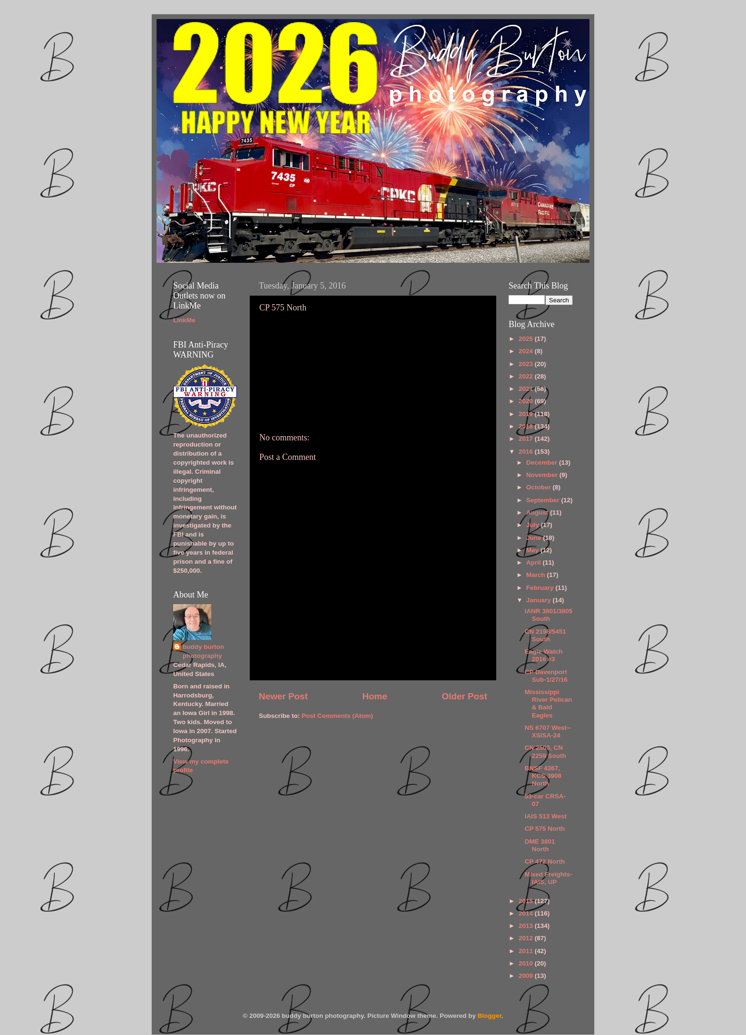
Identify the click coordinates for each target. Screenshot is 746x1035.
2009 (527, 975)
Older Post (464, 696)
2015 (527, 901)
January (539, 600)
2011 (527, 951)
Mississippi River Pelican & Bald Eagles (548, 703)
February (541, 587)
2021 (527, 388)
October (539, 487)
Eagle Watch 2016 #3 (544, 655)
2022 (527, 376)
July (533, 524)
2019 (527, 414)
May (533, 550)
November (543, 474)
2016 (527, 451)
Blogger (489, 1015)
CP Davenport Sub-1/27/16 (546, 675)
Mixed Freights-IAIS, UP (548, 878)
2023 (527, 364)
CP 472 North (545, 861)
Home (374, 696)
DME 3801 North (540, 845)
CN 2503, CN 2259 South (545, 751)
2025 (527, 338)
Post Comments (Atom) (337, 715)
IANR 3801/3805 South (549, 614)
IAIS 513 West (546, 816)
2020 (527, 401)
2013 (527, 925)
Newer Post (283, 696)
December (542, 462)
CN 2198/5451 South (545, 635)
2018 (527, 426)
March (536, 574)
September (543, 500)
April (534, 562)
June (534, 537)
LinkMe (184, 320)
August (538, 512)
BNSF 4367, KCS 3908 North (543, 776)
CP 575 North (545, 828)
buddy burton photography (203, 651)
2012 (527, 938)
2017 (527, 438)
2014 (527, 913)
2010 (527, 963)
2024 (527, 351)
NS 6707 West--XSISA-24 (548, 731)
